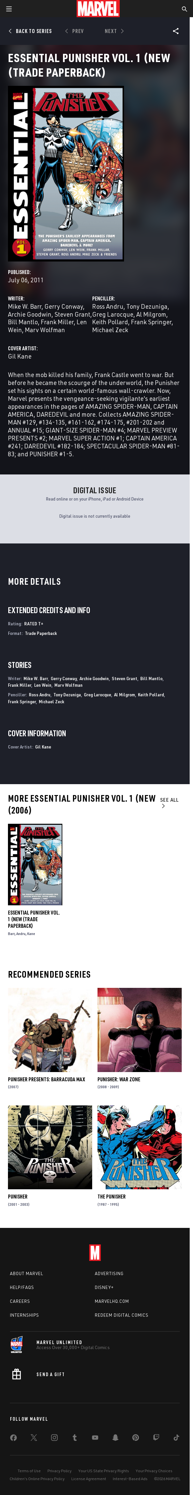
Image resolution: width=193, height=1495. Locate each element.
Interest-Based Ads (130, 1478)
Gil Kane (20, 356)
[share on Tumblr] (74, 1439)
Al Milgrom (151, 314)
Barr (11, 933)
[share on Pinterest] (135, 1439)
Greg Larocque (112, 314)
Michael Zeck (110, 329)
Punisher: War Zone (118, 1079)
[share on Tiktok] (176, 1439)
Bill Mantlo (23, 322)
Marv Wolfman (45, 329)
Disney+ (104, 1287)
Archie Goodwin (29, 314)
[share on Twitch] (156, 1439)
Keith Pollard (110, 322)
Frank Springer (151, 322)
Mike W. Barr (24, 306)
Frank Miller (57, 322)
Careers (20, 1301)
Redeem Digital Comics (122, 1315)
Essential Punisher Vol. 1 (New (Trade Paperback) (34, 919)
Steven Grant (72, 314)
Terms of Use (29, 1470)
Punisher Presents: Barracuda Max (46, 1079)
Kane (31, 933)
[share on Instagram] (54, 1439)
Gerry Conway (63, 306)
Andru (21, 933)
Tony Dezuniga (146, 306)
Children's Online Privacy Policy (37, 1478)
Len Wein (42, 685)
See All (169, 802)
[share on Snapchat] (115, 1439)
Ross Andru (107, 306)
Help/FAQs (22, 1287)
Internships (24, 1315)
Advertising (109, 1273)
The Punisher (111, 1196)
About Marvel (26, 1273)
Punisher (18, 1196)
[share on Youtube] (95, 1439)
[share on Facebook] (13, 1439)
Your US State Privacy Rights (103, 1470)
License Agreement (88, 1478)
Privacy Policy (59, 1470)
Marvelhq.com (112, 1301)
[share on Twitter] (34, 1439)
